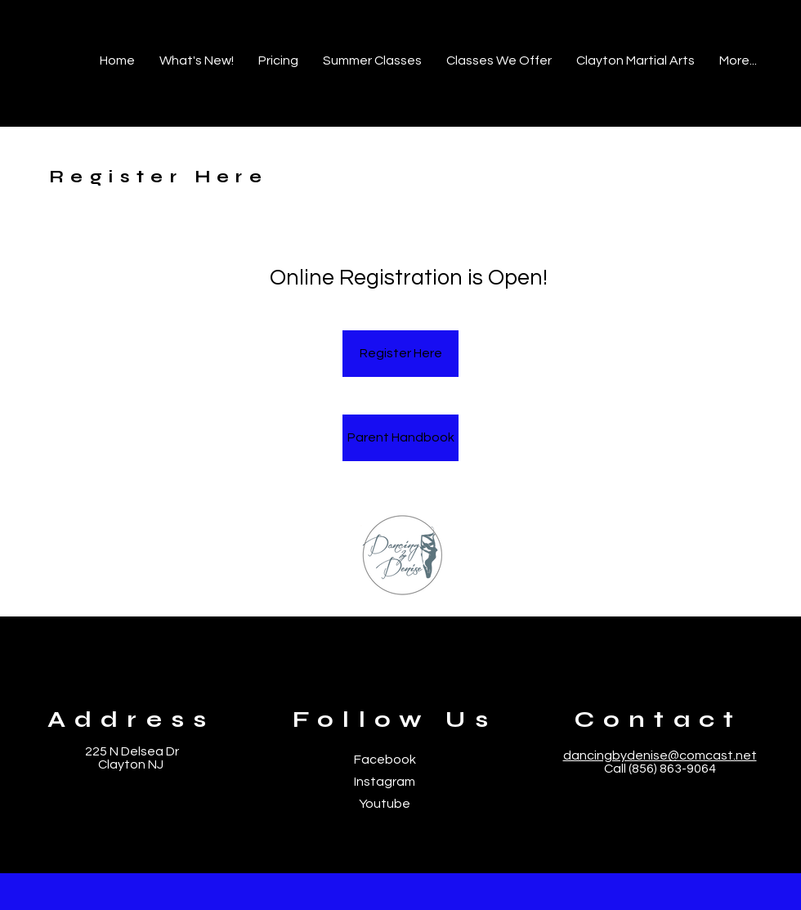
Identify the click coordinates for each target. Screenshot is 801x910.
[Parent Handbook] (400, 438)
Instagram (384, 781)
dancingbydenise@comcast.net (660, 755)
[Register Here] (400, 353)
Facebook (385, 759)
